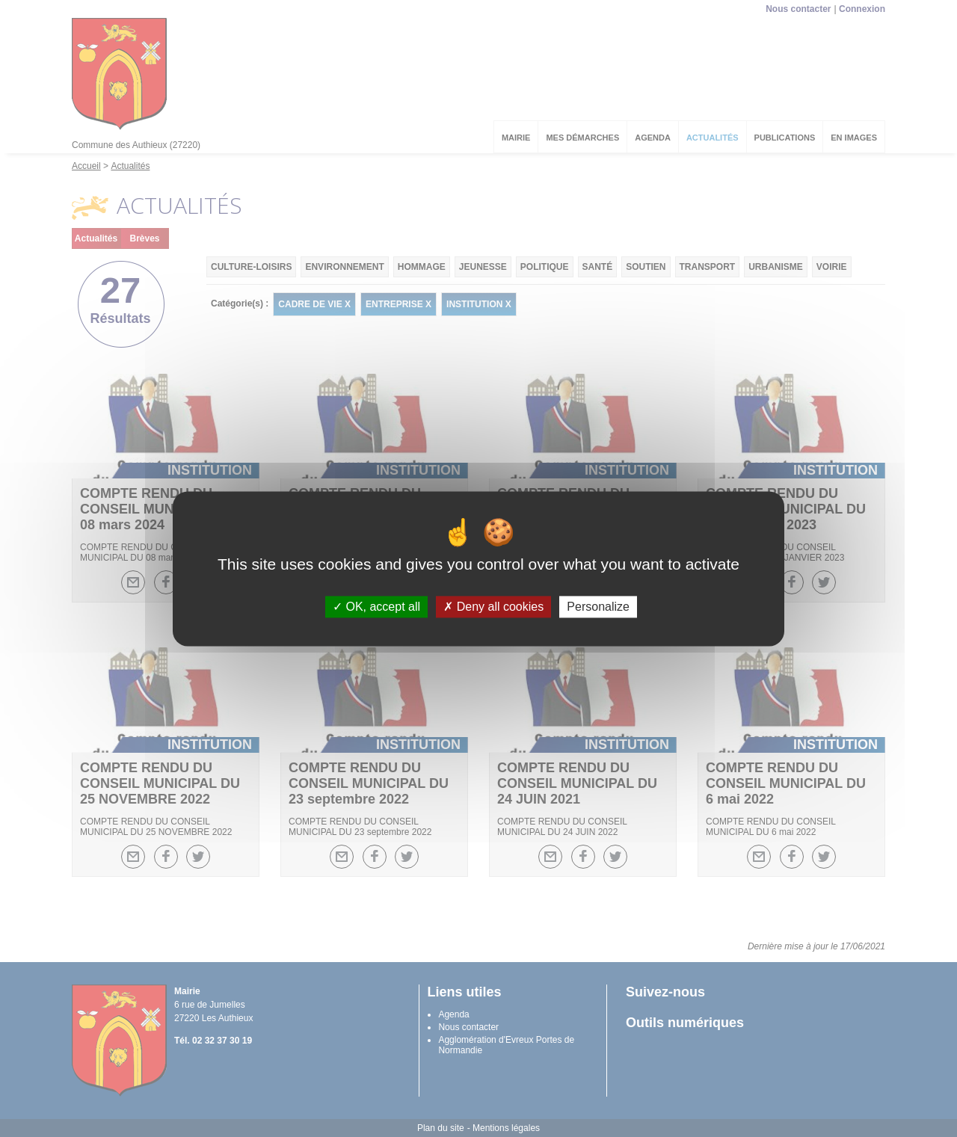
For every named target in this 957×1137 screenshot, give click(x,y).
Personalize (598, 606)
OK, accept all (376, 606)
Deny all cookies (493, 606)
